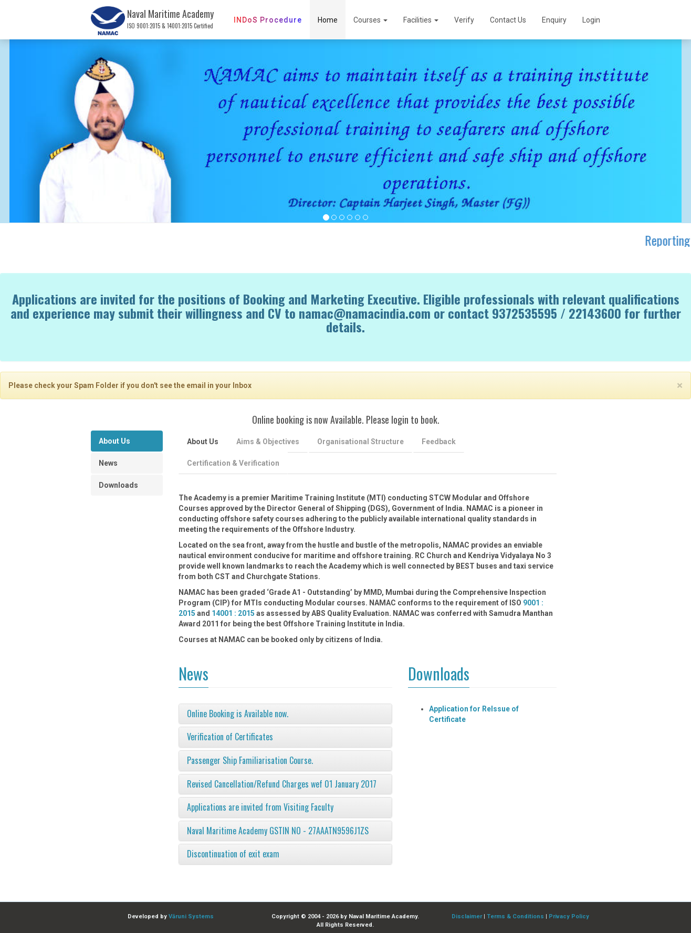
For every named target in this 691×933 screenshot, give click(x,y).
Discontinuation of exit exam (233, 853)
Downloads (118, 485)
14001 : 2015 (233, 613)
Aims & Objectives (267, 441)
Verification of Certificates (230, 736)
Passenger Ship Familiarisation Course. (250, 760)
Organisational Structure (360, 441)
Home (328, 20)
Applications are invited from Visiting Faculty (260, 807)
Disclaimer (467, 916)
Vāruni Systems (191, 916)
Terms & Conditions (515, 916)
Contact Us (508, 20)
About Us (114, 441)
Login (591, 20)
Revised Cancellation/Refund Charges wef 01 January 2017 (281, 784)
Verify (464, 20)
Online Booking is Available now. (237, 713)
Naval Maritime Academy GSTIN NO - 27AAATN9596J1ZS (278, 830)
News (108, 463)
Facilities (420, 20)
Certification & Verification (233, 463)
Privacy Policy (569, 916)
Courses (370, 20)
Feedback (439, 441)
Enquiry (554, 20)
